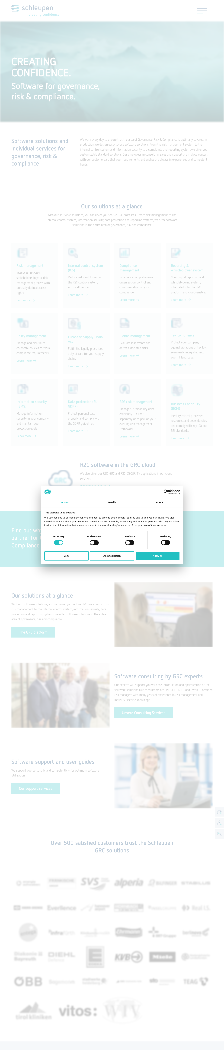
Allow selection (112, 555)
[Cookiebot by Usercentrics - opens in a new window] (166, 492)
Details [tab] (112, 502)
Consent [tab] (64, 502)
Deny (66, 555)
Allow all (157, 555)
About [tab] (159, 502)
